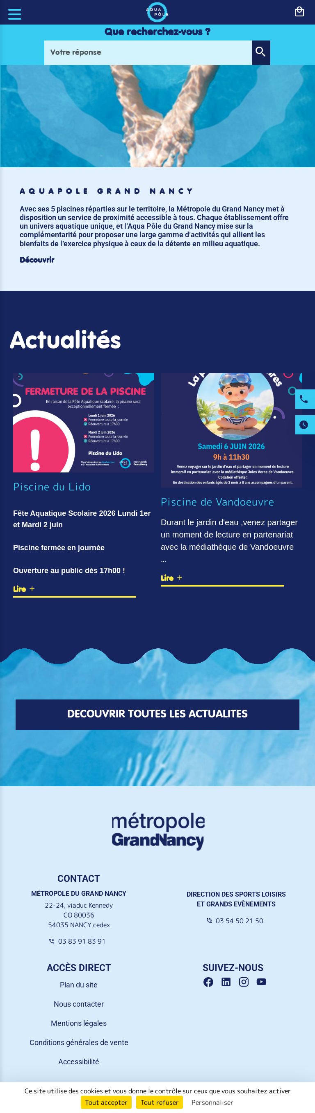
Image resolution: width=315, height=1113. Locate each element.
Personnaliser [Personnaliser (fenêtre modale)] (212, 1102)
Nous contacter (79, 1004)
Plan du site (79, 984)
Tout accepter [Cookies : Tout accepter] (106, 1102)
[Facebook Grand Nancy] (211, 982)
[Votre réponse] (148, 52)
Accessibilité (78, 1061)
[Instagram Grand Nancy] (247, 982)
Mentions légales (79, 1023)
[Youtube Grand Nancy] (263, 982)
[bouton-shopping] (299, 11)
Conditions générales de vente (79, 1042)
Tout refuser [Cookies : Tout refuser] (159, 1102)
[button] (260, 52)
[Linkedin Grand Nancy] (229, 982)
